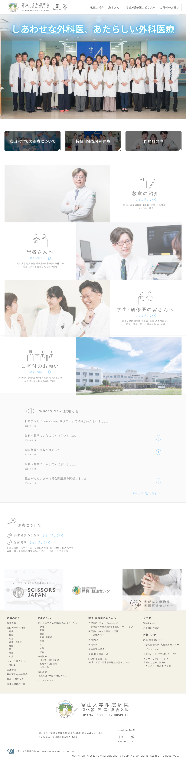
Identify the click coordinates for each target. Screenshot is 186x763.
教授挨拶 (11, 623)
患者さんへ (115, 7)
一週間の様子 (97, 635)
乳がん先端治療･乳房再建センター (161, 644)
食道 (11, 646)
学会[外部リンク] (16, 679)
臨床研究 (11, 669)
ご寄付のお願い (169, 7)
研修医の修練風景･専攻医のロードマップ (112, 626)
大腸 (11, 653)
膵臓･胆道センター (153, 640)
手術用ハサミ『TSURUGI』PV (159, 654)
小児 (11, 656)
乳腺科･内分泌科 (48, 663)
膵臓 (11, 631)
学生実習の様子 (96, 649)
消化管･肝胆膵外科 (49, 660)
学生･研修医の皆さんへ (141, 7)
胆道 (11, 638)
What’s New (149, 623)
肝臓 (11, 635)
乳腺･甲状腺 (15, 642)
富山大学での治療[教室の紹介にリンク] (58, 623)
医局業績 (93, 644)
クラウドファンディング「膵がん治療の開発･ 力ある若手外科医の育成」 (158, 662)
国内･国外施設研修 (98, 654)
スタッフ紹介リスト (17, 661)
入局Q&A (93, 640)
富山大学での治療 (16, 628)
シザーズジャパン (152, 649)
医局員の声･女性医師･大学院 (103, 631)
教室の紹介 (97, 7)
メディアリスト (46, 680)
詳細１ (12, 665)
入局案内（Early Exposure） (103, 623)
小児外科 (44, 667)
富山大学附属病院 (41, 751)
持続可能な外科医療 (17, 674)
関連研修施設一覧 (16, 684)
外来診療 (42, 656)
